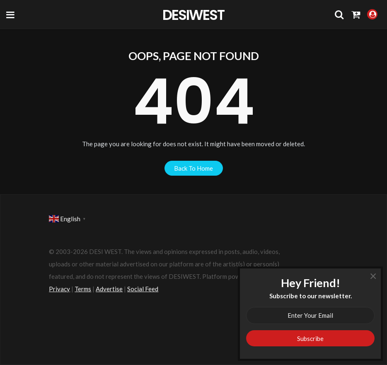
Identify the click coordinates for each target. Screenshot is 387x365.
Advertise (109, 288)
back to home (193, 168)
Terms (83, 288)
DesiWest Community (193, 14)
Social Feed (142, 288)
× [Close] (373, 275)
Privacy (59, 288)
